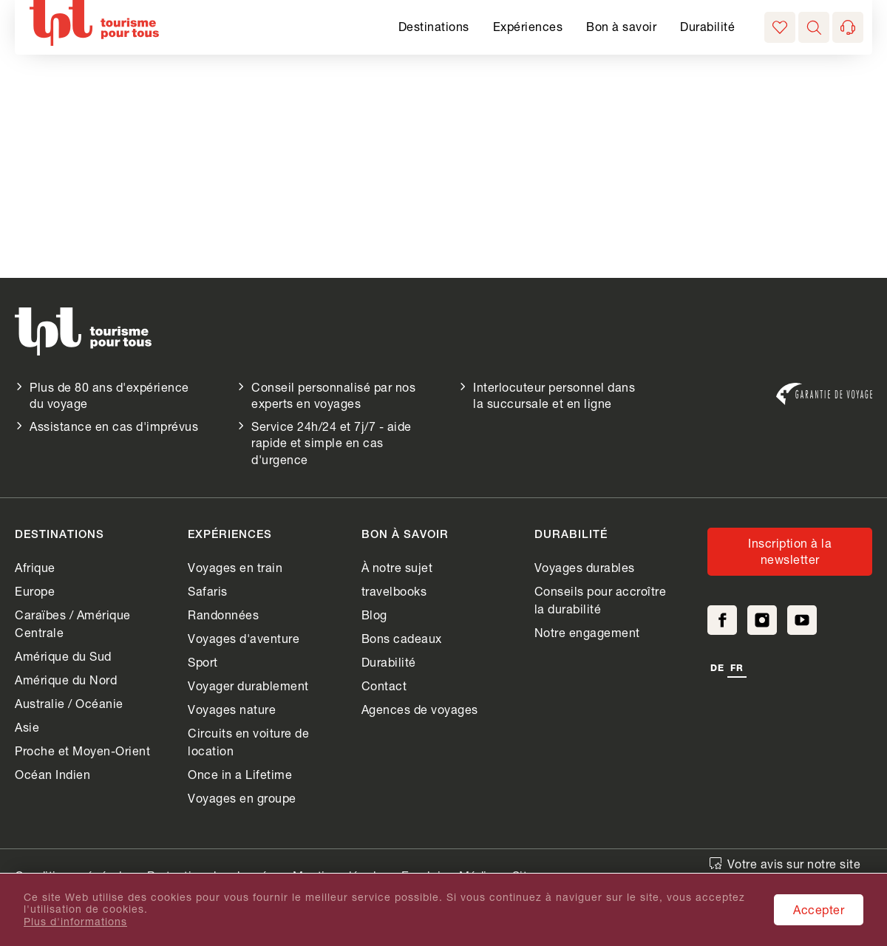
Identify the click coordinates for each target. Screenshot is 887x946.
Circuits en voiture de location (248, 742)
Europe (35, 591)
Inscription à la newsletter (790, 551)
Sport (203, 662)
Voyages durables (584, 567)
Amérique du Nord (66, 680)
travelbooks (394, 591)
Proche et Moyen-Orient (82, 750)
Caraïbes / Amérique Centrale (73, 623)
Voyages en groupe (242, 798)
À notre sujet (397, 567)
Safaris (208, 591)
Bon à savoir (621, 26)
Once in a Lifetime (240, 774)
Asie (27, 727)
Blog (374, 615)
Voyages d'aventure (243, 638)
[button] (813, 27)
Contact (384, 685)
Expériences (528, 26)
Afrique (35, 567)
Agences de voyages (419, 709)
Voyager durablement (248, 685)
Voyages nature (232, 709)
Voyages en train (235, 567)
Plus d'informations (75, 922)
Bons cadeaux (401, 638)
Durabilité (707, 26)
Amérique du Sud (63, 656)
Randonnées (223, 615)
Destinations (433, 26)
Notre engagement (587, 632)
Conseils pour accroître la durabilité (600, 600)
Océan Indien (52, 774)
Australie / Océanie (69, 703)
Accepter (818, 909)
